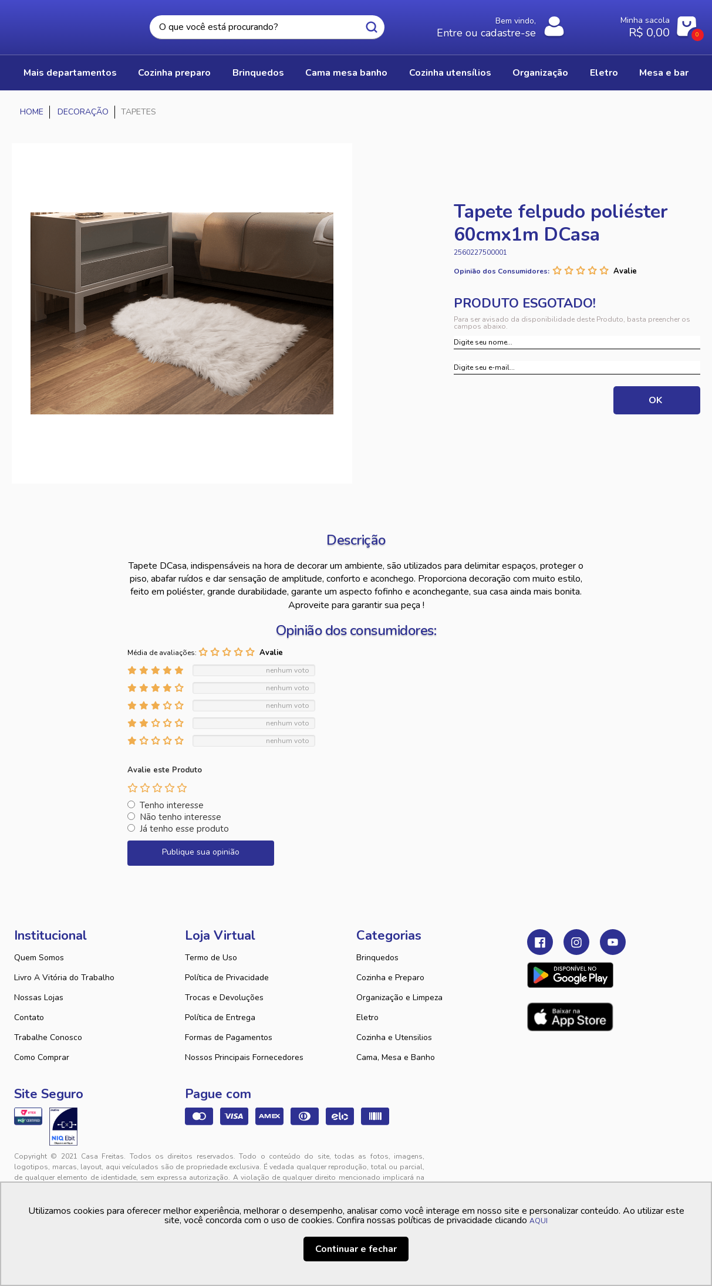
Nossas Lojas (38, 997)
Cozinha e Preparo (390, 977)
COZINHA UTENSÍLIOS (450, 72)
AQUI (538, 1221)
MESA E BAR (664, 72)
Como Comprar (41, 1057)
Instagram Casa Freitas (576, 942)
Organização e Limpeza (399, 997)
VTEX (592, 1165)
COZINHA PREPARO (174, 72)
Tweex (543, 1166)
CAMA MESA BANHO (346, 72)
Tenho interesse (172, 805)
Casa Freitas (62, 24)
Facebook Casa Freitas (540, 942)
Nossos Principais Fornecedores (244, 1057)
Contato (29, 1017)
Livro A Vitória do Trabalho (64, 977)
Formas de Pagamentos (228, 1037)
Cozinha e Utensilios (394, 1037)
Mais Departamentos (70, 72)
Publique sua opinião (200, 852)
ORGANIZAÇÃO (540, 72)
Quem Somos (39, 957)
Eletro (367, 1017)
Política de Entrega (220, 1017)
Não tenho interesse (180, 817)
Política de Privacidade (227, 977)
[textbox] (267, 27)
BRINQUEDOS (258, 72)
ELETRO (604, 72)
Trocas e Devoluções (224, 997)
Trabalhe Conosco (48, 1037)
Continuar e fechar (356, 1249)
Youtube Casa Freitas (613, 942)
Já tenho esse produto (184, 829)
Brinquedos (377, 957)
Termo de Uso (211, 957)
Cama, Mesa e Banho (395, 1057)
